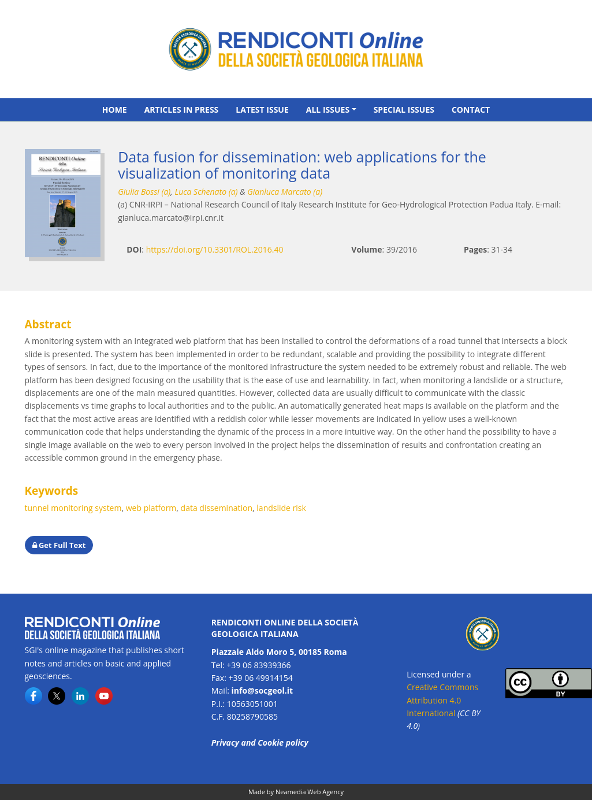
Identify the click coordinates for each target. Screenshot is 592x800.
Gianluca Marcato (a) (284, 191)
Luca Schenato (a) (205, 191)
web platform (151, 507)
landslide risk (281, 507)
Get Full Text (59, 545)
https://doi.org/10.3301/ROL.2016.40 (215, 249)
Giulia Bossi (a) (144, 191)
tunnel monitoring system (73, 507)
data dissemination (216, 507)
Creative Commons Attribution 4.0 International (442, 700)
